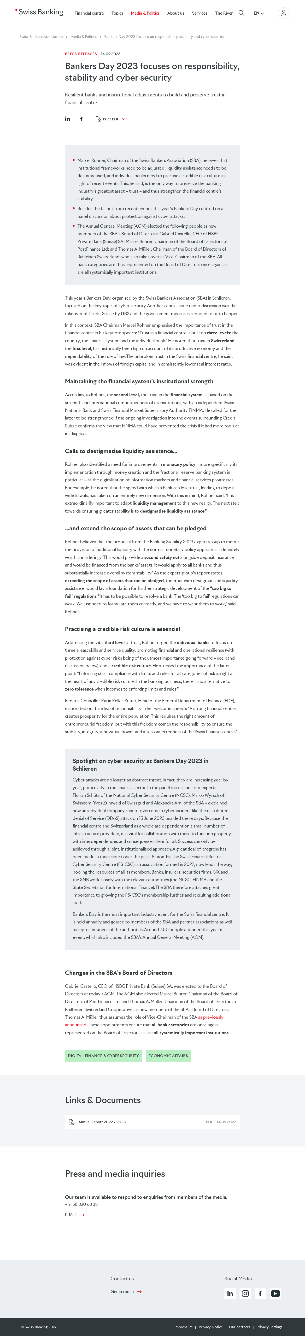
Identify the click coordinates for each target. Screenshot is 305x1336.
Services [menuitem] (199, 13)
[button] (67, 119)
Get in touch (122, 1291)
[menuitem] (227, 13)
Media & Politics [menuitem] (145, 13)
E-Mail (70, 1215)
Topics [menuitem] (117, 13)
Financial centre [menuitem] (89, 13)
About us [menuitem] (175, 13)
